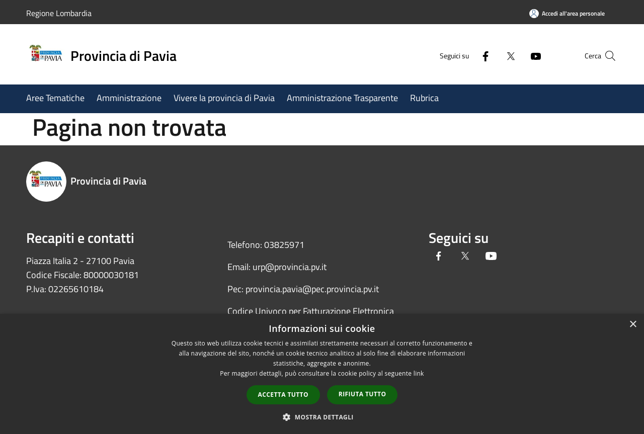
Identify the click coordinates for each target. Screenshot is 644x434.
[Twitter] (491, 55)
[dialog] (322, 374)
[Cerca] (606, 56)
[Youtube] (516, 55)
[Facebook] (466, 55)
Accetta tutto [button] (283, 394)
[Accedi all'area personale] (567, 13)
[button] (322, 417)
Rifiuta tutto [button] (362, 394)
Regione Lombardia (59, 13)
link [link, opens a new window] (419, 373)
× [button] (632, 324)
